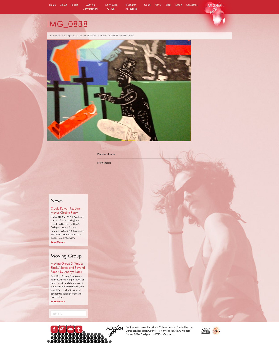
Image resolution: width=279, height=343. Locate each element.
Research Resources (131, 7)
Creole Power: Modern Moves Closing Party (66, 210)
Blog (168, 5)
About (63, 5)
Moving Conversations (90, 7)
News (158, 5)
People (74, 5)
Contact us (192, 5)
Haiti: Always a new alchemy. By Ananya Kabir (108, 35)
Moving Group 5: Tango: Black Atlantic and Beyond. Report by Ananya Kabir (68, 267)
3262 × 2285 (76, 35)
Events (147, 5)
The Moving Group (110, 7)
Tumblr (178, 5)
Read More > (58, 242)
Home (52, 5)
